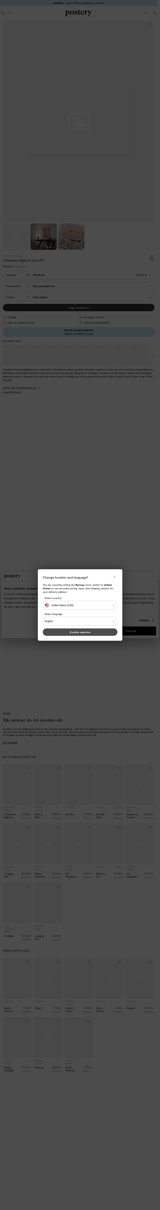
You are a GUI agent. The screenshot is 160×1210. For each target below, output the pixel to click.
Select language (53, 613)
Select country (53, 597)
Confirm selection (80, 632)
